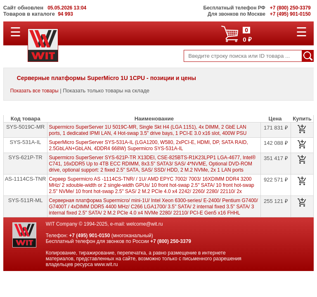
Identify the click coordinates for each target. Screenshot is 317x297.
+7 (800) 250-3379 (170, 241)
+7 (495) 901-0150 (89, 235)
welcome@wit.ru (144, 224)
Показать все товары (34, 91)
